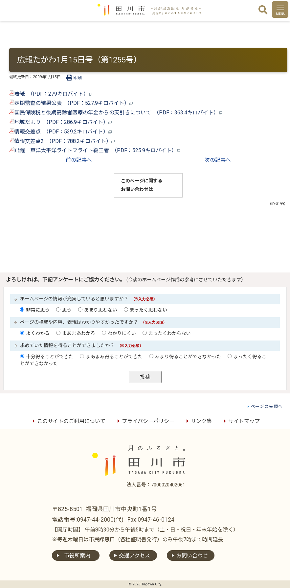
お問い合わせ (192, 556)
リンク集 (198, 421)
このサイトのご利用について (68, 421)
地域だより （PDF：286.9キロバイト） (60, 122)
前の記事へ (79, 160)
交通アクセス (134, 556)
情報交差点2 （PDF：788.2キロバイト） (62, 141)
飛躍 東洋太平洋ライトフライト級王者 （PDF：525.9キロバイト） (94, 150)
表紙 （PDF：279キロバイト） (50, 94)
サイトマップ (241, 421)
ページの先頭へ (267, 406)
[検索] (262, 10)
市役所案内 (77, 556)
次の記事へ (218, 160)
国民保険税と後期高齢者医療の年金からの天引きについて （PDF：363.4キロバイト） (115, 112)
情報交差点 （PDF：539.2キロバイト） (60, 132)
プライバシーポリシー (144, 421)
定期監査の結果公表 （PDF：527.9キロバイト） (71, 103)
